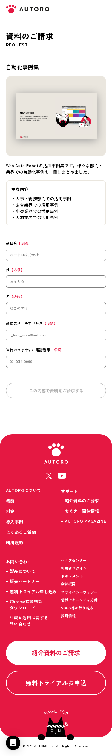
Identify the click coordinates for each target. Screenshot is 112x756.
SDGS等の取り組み (77, 607)
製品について (23, 571)
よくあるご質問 (21, 532)
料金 (10, 511)
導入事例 (14, 522)
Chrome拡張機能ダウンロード (26, 604)
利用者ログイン (74, 567)
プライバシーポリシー (79, 591)
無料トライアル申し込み (33, 591)
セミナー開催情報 (82, 511)
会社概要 (68, 583)
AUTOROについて (23, 490)
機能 (10, 501)
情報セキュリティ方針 (79, 599)
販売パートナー (25, 581)
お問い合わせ (19, 561)
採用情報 (68, 615)
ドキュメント (72, 576)
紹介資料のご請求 (82, 501)
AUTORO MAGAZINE (85, 521)
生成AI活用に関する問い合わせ (29, 621)
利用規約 (14, 543)
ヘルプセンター (74, 560)
